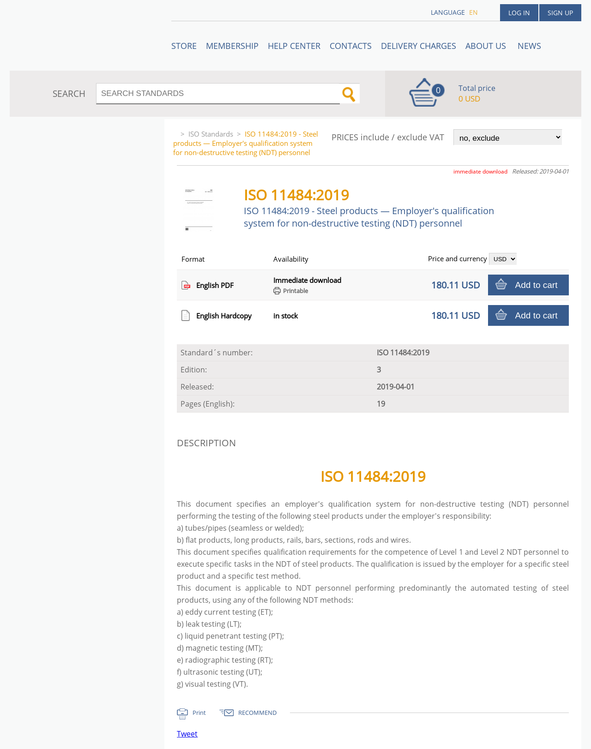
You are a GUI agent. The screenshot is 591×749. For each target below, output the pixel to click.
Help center (294, 45)
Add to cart (536, 285)
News (529, 45)
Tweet (187, 734)
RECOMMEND (257, 712)
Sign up (560, 12)
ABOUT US (486, 45)
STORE (184, 45)
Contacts (351, 45)
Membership (232, 45)
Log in (519, 12)
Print (199, 712)
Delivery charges (418, 45)
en (473, 12)
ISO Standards (210, 133)
